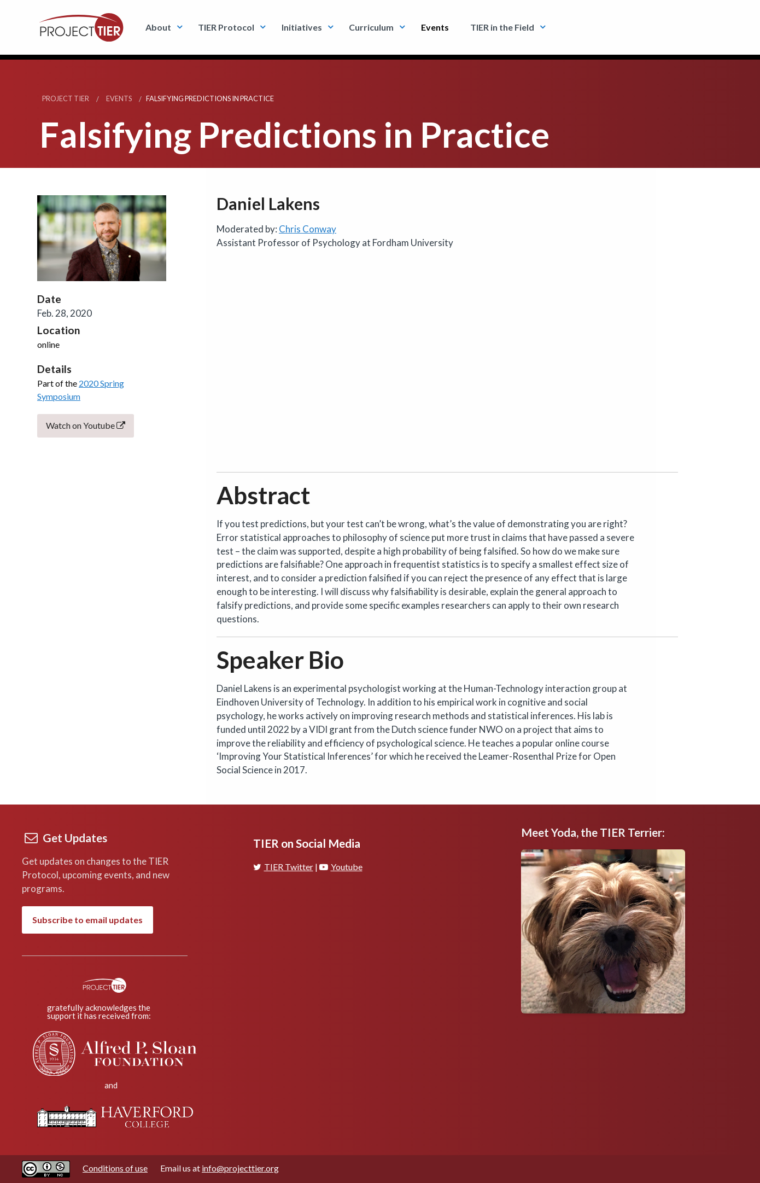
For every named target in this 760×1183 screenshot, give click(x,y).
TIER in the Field (502, 27)
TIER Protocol (226, 27)
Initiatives (302, 27)
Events (435, 27)
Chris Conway (307, 229)
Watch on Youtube (85, 425)
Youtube (341, 866)
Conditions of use (115, 1168)
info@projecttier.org (240, 1168)
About (158, 27)
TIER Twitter (283, 866)
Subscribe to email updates (87, 919)
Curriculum (371, 27)
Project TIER (65, 98)
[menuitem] (161, 27)
